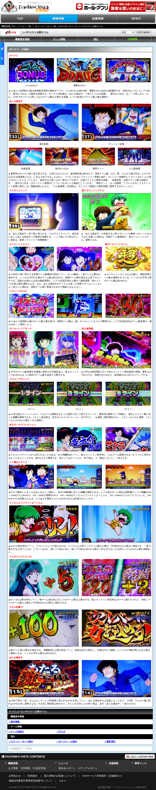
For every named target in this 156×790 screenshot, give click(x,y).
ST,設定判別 (39, 768)
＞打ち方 (60, 731)
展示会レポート (66, 768)
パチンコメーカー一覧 (44, 26)
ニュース (63, 763)
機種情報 (58, 18)
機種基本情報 (22, 39)
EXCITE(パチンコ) (67, 26)
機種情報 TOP (8, 26)
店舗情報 (97, 18)
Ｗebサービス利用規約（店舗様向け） (102, 776)
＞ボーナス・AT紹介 (66, 741)
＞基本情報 (14, 721)
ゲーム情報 (59, 39)
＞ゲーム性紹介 (16, 731)
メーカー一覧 (24, 26)
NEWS (136, 18)
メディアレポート (87, 768)
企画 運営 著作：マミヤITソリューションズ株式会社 (121, 787)
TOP (19, 18)
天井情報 (25, 768)
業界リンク (141, 763)
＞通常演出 (109, 741)
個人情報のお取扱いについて (60, 776)
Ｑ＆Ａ (62, 780)
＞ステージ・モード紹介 (20, 741)
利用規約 (32, 776)
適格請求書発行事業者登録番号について (30, 780)
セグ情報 (13, 768)
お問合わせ (15, 776)
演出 (95, 39)
